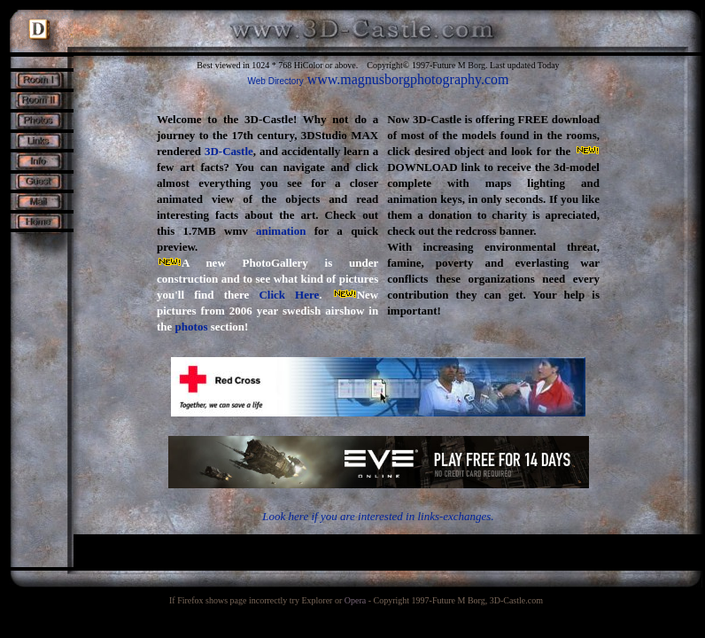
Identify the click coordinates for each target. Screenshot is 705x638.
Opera (355, 600)
